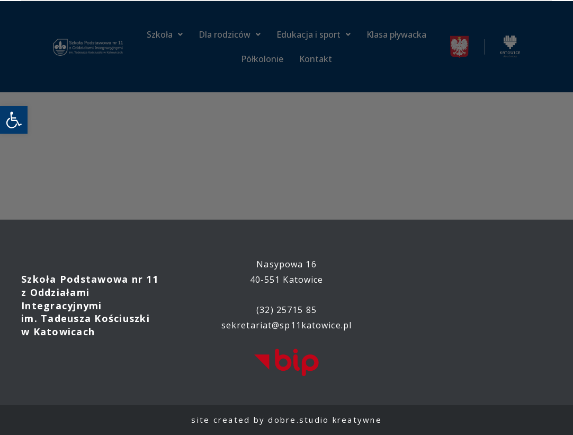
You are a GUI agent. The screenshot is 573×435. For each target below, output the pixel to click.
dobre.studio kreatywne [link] (325, 419)
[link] (14, 120)
